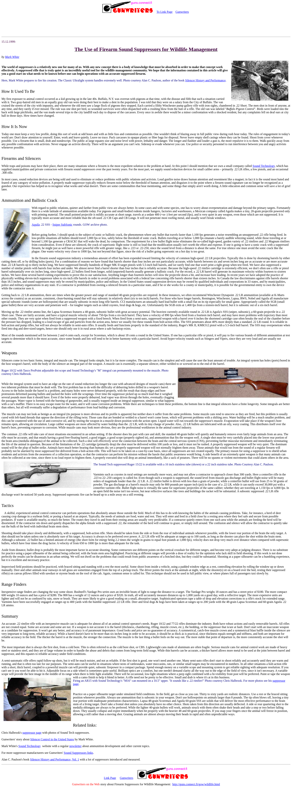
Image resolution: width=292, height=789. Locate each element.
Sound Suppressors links (78, 752)
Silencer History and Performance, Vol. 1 (54, 759)
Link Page (110, 777)
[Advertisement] (146, 25)
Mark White (12, 56)
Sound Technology (264, 165)
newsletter (75, 746)
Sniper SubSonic (62, 224)
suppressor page (32, 732)
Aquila (36, 224)
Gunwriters (182, 11)
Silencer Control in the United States (52, 739)
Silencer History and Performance (205, 80)
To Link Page (164, 11)
